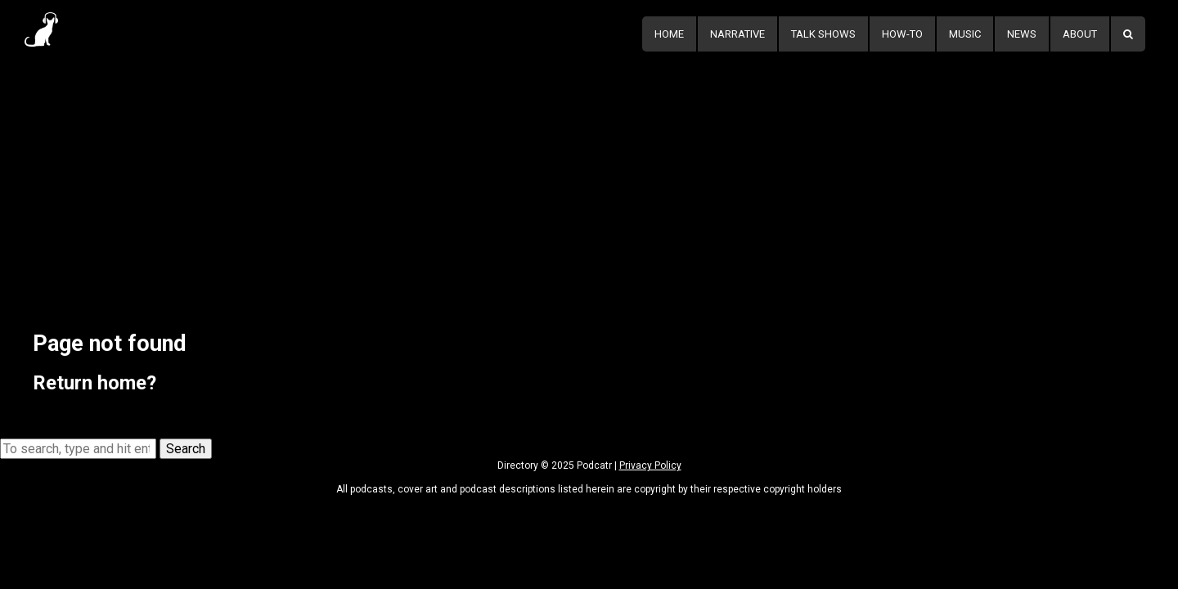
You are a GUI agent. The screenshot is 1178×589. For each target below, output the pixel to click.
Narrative (737, 34)
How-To (902, 34)
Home (669, 34)
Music (965, 34)
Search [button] (185, 448)
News (1021, 34)
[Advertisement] (589, 177)
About (1080, 34)
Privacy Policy (650, 465)
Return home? (94, 382)
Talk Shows (823, 34)
